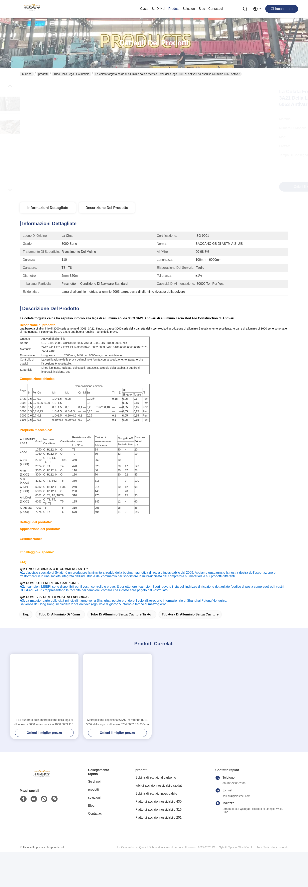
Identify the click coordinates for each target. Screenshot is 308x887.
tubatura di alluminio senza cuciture (190, 649)
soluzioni (189, 8)
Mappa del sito (56, 882)
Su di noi (158, 8)
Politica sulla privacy (32, 882)
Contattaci (215, 8)
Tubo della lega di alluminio (71, 74)
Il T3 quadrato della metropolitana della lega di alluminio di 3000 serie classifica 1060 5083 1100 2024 (44, 757)
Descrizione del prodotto (106, 208)
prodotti (173, 8)
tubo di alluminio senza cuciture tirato (120, 649)
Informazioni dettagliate (47, 208)
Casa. (144, 8)
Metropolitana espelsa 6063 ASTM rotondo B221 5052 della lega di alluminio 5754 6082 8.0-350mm (117, 757)
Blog (202, 8)
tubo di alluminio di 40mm (59, 649)
